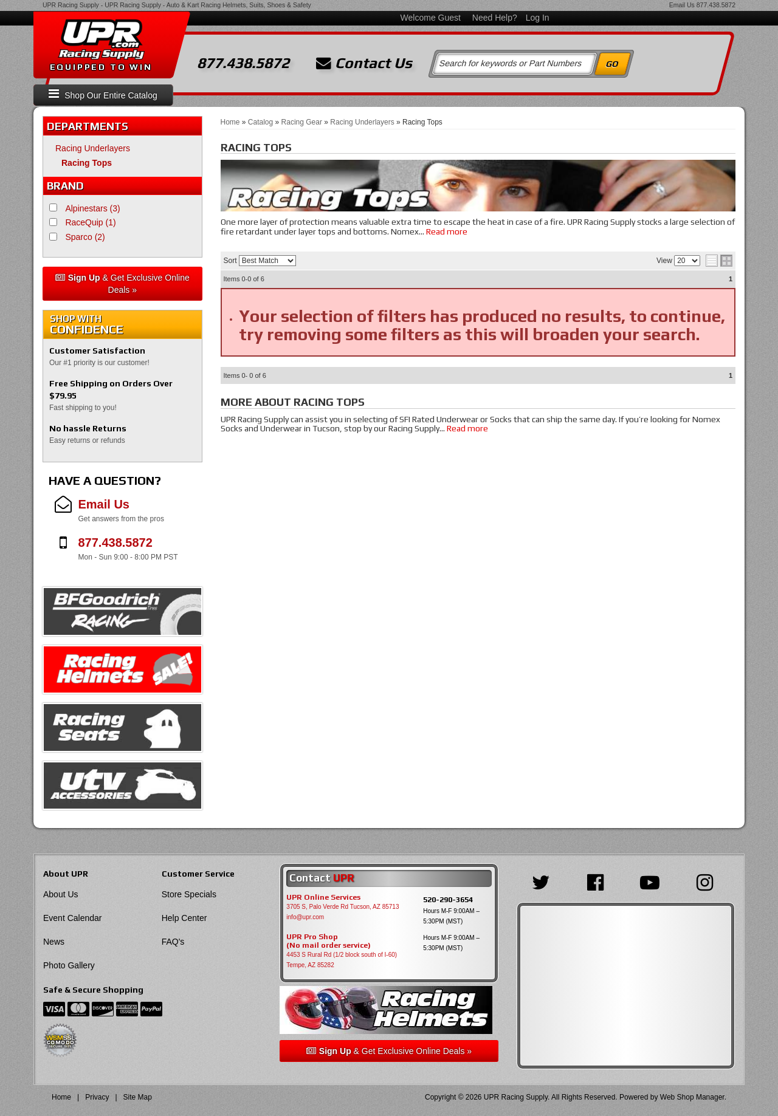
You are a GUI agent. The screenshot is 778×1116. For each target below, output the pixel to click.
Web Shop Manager (692, 1097)
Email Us (682, 5)
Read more (446, 231)
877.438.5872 (716, 5)
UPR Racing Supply (71, 5)
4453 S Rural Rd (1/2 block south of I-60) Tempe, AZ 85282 (341, 959)
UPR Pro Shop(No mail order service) (328, 941)
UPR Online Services (323, 897)
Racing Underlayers (92, 148)
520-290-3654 (448, 899)
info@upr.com (305, 917)
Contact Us (364, 63)
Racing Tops (86, 163)
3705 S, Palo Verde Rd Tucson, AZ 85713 (342, 906)
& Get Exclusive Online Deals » (122, 284)
